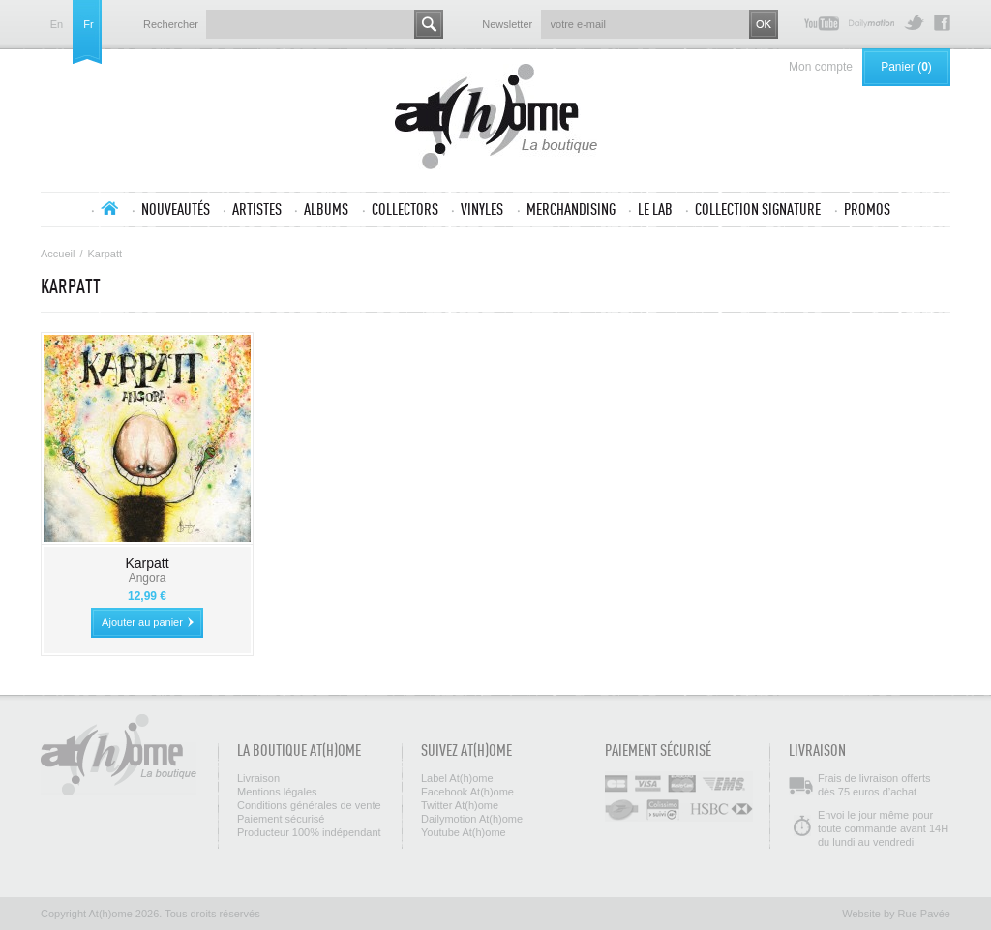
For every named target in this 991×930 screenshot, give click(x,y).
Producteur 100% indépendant (309, 832)
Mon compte (821, 67)
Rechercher (170, 24)
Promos (867, 209)
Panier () (906, 67)
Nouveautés (175, 209)
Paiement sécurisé (281, 819)
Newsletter (507, 24)
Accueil (109, 208)
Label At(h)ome (457, 778)
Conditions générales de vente (309, 805)
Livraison (258, 778)
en (56, 24)
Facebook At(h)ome (942, 23)
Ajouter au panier (142, 622)
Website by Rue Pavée (896, 913)
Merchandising (571, 209)
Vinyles (482, 209)
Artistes (257, 209)
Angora (147, 578)
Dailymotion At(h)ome (871, 23)
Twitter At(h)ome (914, 23)
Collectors (405, 209)
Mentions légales (277, 791)
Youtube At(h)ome (821, 23)
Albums (326, 209)
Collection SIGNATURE (758, 209)
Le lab (655, 209)
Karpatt (146, 563)
